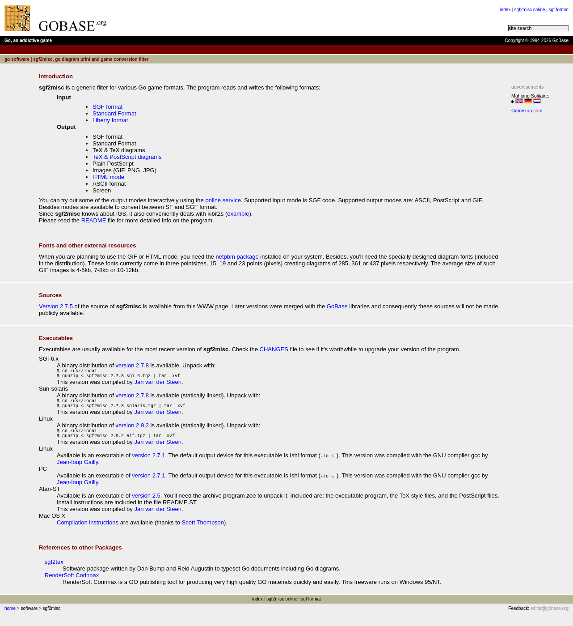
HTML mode (108, 177)
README (93, 220)
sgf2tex (54, 569)
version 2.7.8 (132, 365)
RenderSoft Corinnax (72, 583)
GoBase (337, 306)
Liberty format (110, 120)
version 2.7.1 (148, 463)
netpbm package (237, 256)
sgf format (559, 9)
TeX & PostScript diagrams (127, 156)
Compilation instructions (87, 530)
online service (223, 200)
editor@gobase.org (550, 616)
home (10, 616)
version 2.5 (146, 503)
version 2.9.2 (132, 430)
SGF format (107, 106)
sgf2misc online (529, 9)
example (238, 213)
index (505, 9)
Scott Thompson (203, 530)
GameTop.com (526, 110)
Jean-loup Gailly (77, 470)
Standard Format (114, 113)
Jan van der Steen (157, 384)
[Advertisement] (224, 17)
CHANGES (274, 349)
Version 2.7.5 (56, 306)
